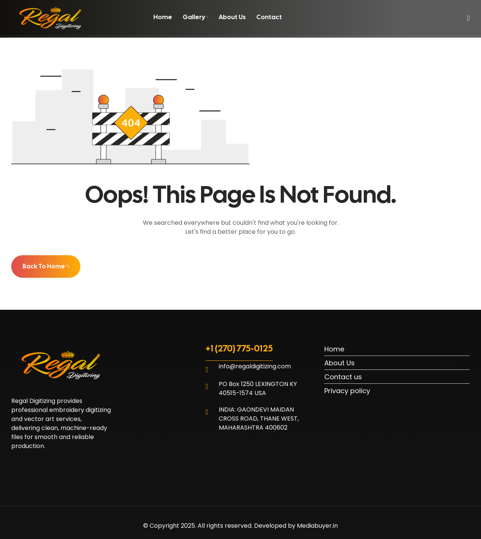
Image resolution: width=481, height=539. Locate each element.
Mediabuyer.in (317, 525)
